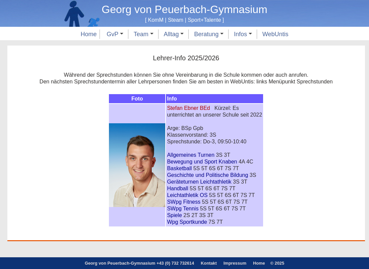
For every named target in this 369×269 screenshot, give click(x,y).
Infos (243, 34)
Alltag (174, 34)
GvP (115, 34)
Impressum (235, 263)
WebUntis (275, 34)
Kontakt (209, 263)
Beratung (209, 34)
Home (88, 34)
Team (143, 34)
